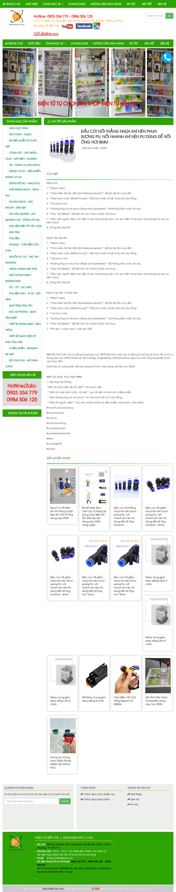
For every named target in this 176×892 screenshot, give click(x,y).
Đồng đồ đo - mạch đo (24, 183)
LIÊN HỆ (162, 3)
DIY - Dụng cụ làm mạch (24, 164)
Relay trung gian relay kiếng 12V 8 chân (60, 700)
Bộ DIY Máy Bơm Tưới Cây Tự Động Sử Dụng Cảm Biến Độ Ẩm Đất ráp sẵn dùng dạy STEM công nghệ (94, 516)
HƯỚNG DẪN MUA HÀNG (106, 3)
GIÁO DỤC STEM (18, 128)
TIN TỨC (131, 3)
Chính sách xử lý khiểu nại (99, 794)
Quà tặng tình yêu (20, 305)
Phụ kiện (14, 238)
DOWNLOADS (76, 3)
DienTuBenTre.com (53, 888)
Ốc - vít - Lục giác (20, 287)
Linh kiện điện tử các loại (25, 225)
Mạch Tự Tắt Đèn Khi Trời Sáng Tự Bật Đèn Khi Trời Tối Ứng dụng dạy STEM (61, 512)
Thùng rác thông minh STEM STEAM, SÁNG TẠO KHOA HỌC (61, 762)
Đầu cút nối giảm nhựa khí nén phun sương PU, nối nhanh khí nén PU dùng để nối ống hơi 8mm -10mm (157, 516)
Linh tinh (14, 232)
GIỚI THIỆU (31, 3)
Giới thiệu (136, 794)
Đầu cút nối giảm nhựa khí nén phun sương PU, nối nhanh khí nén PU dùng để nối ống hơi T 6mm (93, 585)
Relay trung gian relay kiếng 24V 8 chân (156, 640)
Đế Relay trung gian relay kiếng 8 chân (94, 698)
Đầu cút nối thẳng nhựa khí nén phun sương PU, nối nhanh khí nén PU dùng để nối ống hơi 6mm (125, 516)
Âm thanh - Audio (20, 134)
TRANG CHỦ (11, 3)
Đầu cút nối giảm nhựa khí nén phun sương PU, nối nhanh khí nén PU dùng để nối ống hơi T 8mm (125, 585)
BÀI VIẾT (147, 3)
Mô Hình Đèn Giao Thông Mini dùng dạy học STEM (156, 700)
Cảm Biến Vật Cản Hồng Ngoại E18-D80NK (125, 700)
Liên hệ (134, 799)
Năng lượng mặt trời (23, 268)
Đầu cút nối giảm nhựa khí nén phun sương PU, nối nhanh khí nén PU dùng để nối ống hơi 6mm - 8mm (61, 585)
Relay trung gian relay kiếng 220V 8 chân (156, 580)
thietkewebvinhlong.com (137, 888)
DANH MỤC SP (53, 3)
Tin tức (134, 804)
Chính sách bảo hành (97, 799)
